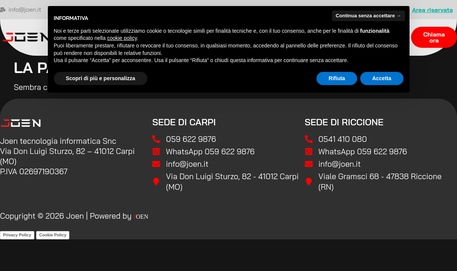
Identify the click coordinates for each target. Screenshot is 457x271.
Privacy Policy (17, 235)
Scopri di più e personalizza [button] (100, 78)
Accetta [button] (381, 78)
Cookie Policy (52, 235)
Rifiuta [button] (337, 78)
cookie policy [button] (122, 38)
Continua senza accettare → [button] (368, 15)
